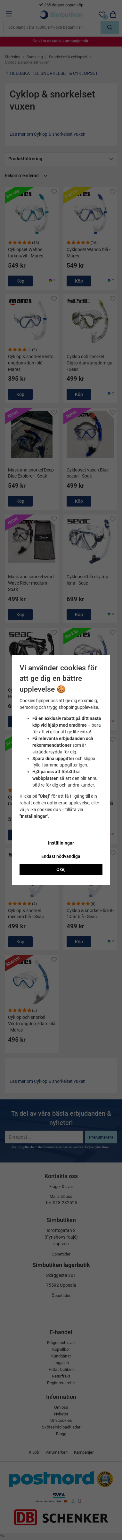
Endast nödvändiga (60, 856)
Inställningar (61, 843)
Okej (61, 869)
